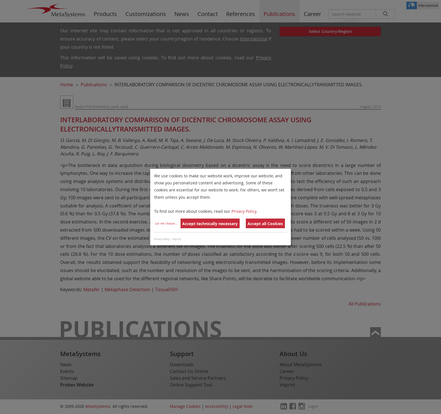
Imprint (176, 239)
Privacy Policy (243, 211)
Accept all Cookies (265, 223)
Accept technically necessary (210, 223)
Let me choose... (166, 223)
